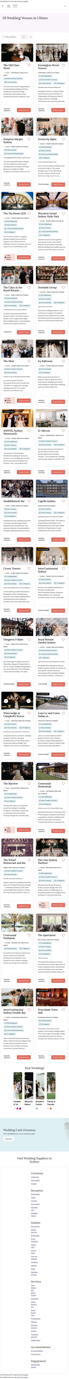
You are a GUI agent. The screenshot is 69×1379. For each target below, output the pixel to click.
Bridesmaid (34, 1235)
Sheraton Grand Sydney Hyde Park (48, 215)
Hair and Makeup (34, 1257)
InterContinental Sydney (48, 570)
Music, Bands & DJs (34, 1304)
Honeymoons (34, 1354)
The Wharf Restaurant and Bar (14, 862)
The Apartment (47, 935)
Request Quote (24, 610)
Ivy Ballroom (45, 361)
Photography (34, 1319)
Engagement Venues (34, 1366)
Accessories (34, 1226)
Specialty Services (34, 1326)
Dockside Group (47, 287)
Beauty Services (34, 1231)
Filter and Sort (9, 37)
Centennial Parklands (9, 937)
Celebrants (34, 1177)
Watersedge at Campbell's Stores (13, 715)
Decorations (34, 1180)
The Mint (8, 361)
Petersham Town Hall (48, 1011)
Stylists (33, 1331)
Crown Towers (11, 568)
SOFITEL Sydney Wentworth (13, 432)
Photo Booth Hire (33, 1312)
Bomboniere (34, 1194)
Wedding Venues (34, 1214)
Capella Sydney (47, 501)
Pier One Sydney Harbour (47, 862)
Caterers (34, 1201)
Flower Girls (33, 1246)
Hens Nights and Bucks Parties (33, 1290)
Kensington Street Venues (48, 67)
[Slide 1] (15, 706)
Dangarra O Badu (13, 639)
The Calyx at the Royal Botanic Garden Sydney (12, 289)
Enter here (8, 1139)
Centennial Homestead (44, 785)
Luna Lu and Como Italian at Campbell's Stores (49, 715)
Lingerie (34, 1265)
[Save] (29, 568)
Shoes (33, 1269)
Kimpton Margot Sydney (13, 141)
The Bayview (10, 783)
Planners (34, 1322)
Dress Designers (34, 1240)
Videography (34, 1340)
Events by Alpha (47, 139)
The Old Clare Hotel (11, 67)
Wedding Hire (34, 1208)
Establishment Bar (14, 501)
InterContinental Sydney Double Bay (14, 1011)
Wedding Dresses (34, 1273)
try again (25, 1)
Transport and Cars (34, 1335)
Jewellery (34, 1262)
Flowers (34, 1184)
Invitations (34, 1299)
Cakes (33, 1197)
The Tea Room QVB (14, 213)
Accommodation (34, 1351)
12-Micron (44, 430)
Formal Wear (33, 1251)
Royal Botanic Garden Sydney (47, 641)
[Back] (2, 6)
